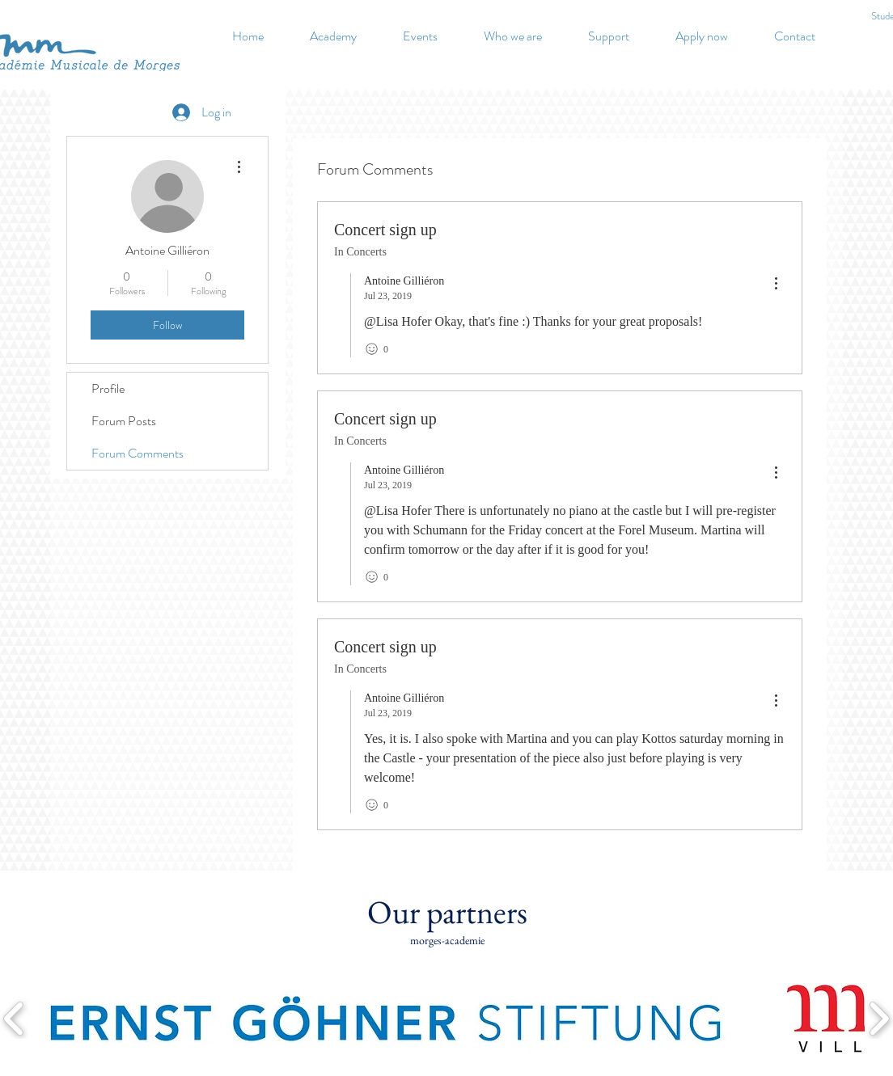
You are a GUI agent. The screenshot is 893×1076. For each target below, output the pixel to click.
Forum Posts (123, 420)
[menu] (775, 284)
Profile (108, 388)
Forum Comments (137, 453)
